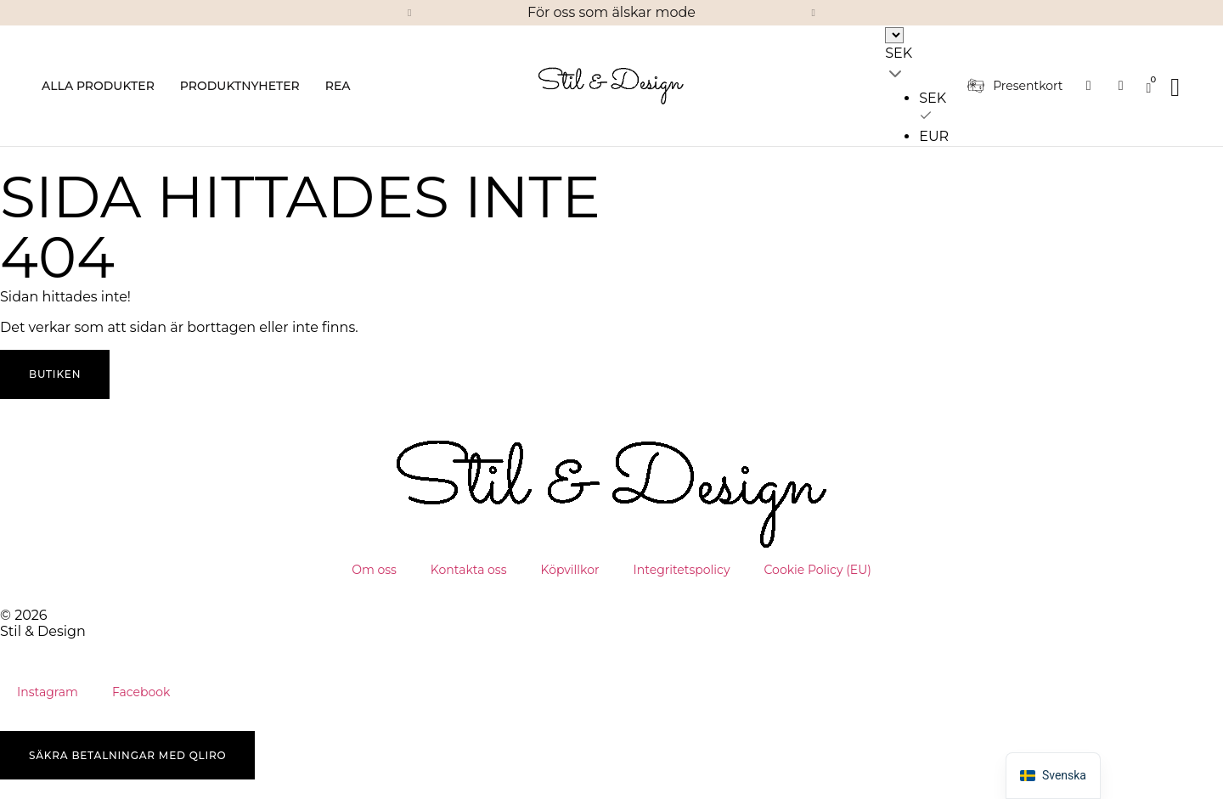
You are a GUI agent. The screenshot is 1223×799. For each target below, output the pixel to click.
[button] (409, 13)
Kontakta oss (469, 569)
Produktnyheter (240, 85)
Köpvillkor (570, 569)
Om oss (374, 569)
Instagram (47, 692)
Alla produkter (98, 85)
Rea (338, 85)
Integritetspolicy (682, 569)
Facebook (141, 692)
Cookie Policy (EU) (817, 569)
